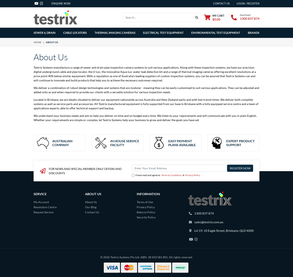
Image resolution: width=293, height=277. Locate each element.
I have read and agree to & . (166, 175)
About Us (91, 202)
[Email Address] (179, 168)
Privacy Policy (192, 175)
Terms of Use (145, 202)
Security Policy (146, 217)
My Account (41, 202)
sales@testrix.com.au (208, 222)
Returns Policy (146, 212)
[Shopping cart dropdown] (214, 17)
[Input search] (158, 17)
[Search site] (197, 17)
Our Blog (90, 207)
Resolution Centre (45, 207)
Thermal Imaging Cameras (115, 32)
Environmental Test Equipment (215, 32)
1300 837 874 (249, 18)
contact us (221, 3)
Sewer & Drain (45, 32)
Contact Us (92, 212)
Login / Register (248, 3)
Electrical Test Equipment (163, 32)
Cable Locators (75, 32)
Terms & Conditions (171, 175)
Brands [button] (253, 32)
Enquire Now (60, 3)
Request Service (44, 212)
